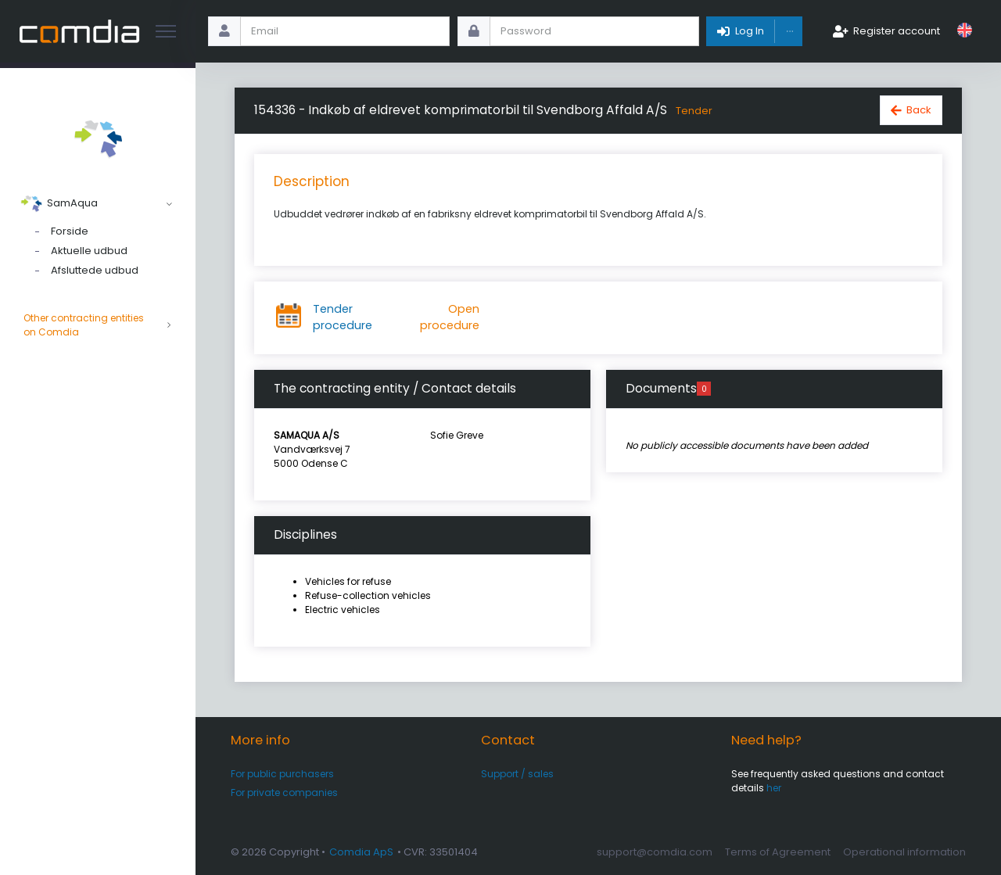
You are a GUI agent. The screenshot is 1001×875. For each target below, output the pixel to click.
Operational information (904, 852)
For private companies (284, 792)
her (773, 787)
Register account (896, 30)
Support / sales (517, 773)
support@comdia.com (654, 852)
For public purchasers (282, 773)
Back (918, 109)
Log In (749, 30)
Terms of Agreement (778, 852)
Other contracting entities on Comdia (97, 325)
